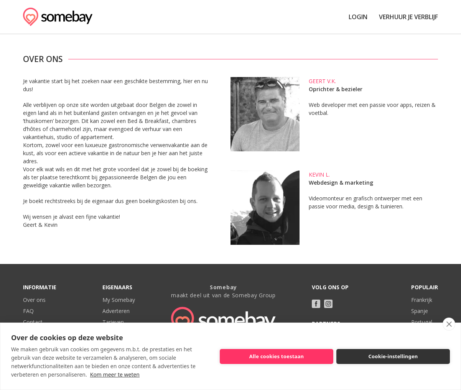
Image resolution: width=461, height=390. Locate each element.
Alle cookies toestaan (276, 356)
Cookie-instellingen (393, 356)
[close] (449, 324)
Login (358, 17)
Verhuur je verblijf (408, 17)
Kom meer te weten (115, 374)
